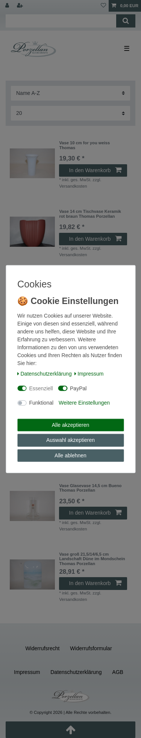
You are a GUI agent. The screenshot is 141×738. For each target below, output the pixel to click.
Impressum (89, 374)
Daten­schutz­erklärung (44, 374)
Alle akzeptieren (70, 425)
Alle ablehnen (70, 455)
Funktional (41, 403)
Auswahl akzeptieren (70, 440)
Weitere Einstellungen (84, 403)
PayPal (78, 388)
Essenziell (41, 388)
